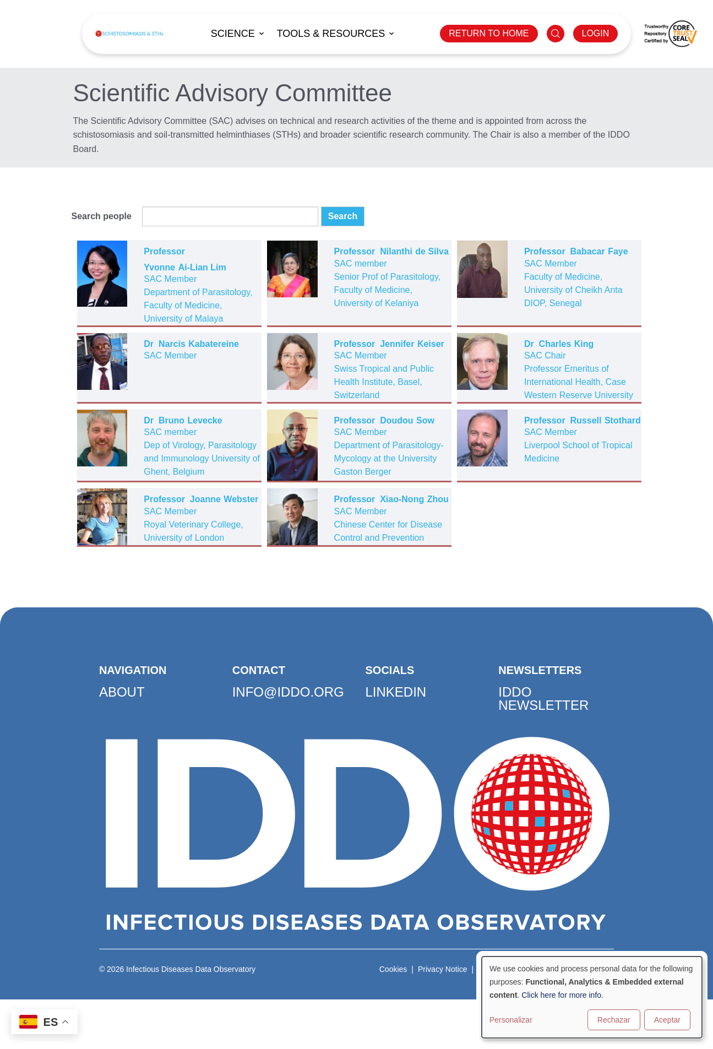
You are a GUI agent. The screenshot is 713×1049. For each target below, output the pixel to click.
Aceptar (667, 1019)
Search (342, 216)
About (122, 691)
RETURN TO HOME (489, 33)
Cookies (393, 969)
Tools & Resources (331, 33)
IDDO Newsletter (543, 698)
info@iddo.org (288, 691)
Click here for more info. (562, 995)
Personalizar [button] (510, 1019)
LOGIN (595, 33)
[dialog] (592, 997)
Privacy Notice (442, 969)
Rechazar (613, 1019)
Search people (102, 216)
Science (233, 33)
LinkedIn (396, 691)
